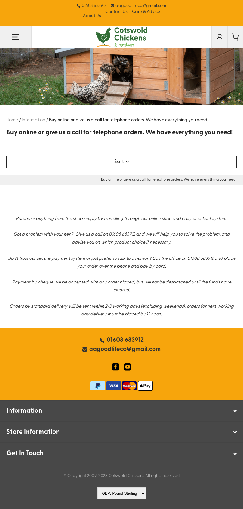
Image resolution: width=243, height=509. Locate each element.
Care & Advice (146, 12)
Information (24, 411)
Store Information (33, 432)
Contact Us (116, 12)
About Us (92, 16)
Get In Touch (25, 453)
